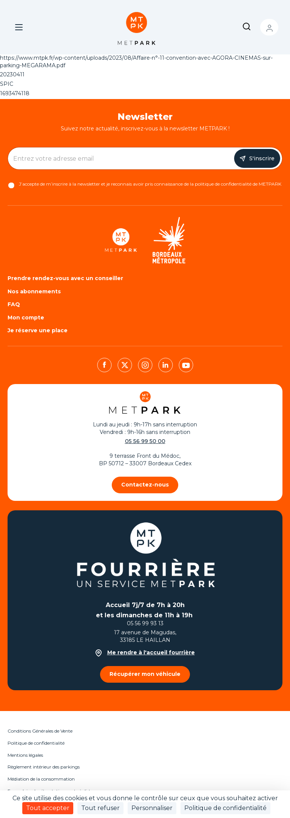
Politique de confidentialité (36, 743)
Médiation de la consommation (41, 779)
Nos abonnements (34, 291)
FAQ (14, 304)
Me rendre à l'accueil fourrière (145, 652)
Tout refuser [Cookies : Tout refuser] (100, 808)
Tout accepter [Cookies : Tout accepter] (47, 808)
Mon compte (269, 27)
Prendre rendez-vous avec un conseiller (65, 278)
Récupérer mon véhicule (145, 674)
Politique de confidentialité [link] (225, 808)
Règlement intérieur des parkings (44, 767)
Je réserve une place (38, 330)
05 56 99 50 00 (145, 441)
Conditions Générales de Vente (40, 731)
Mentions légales (25, 755)
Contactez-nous (145, 484)
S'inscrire (262, 158)
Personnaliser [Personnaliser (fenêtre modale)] (152, 808)
